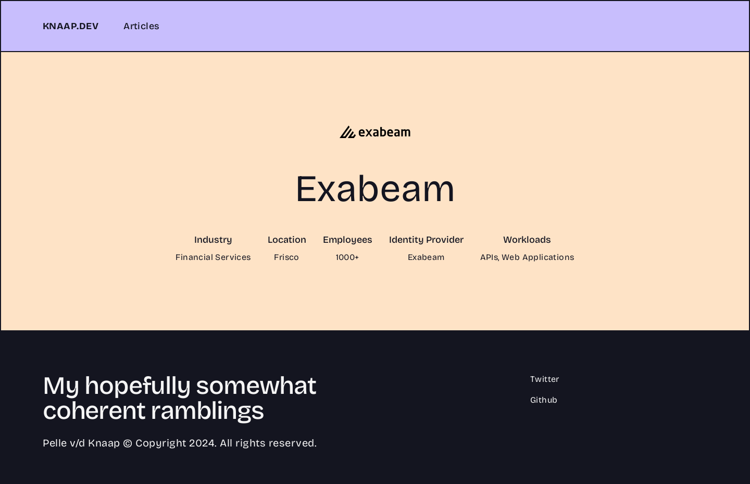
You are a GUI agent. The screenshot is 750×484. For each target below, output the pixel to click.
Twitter (544, 379)
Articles (141, 26)
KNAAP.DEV (70, 26)
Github (543, 400)
